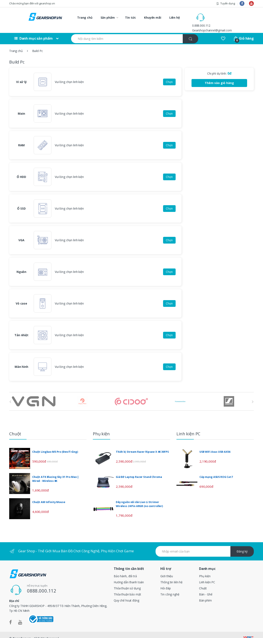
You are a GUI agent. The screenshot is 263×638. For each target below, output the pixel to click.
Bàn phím (205, 593)
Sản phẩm (108, 17)
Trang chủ (84, 17)
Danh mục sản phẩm (33, 31)
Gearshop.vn (22, 631)
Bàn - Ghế (205, 587)
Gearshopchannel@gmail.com (230, 20)
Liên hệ (174, 17)
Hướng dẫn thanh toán (129, 575)
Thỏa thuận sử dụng (127, 581)
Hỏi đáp (165, 581)
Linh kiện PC (207, 575)
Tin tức (130, 17)
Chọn (169, 75)
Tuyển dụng (225, 3)
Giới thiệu (166, 569)
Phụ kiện (205, 569)
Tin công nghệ (169, 587)
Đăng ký (242, 544)
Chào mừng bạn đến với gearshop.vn (32, 3)
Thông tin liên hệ (171, 575)
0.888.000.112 (219, 15)
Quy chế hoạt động (126, 593)
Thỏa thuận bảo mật (127, 587)
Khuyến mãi (152, 17)
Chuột (203, 581)
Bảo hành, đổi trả (125, 569)
